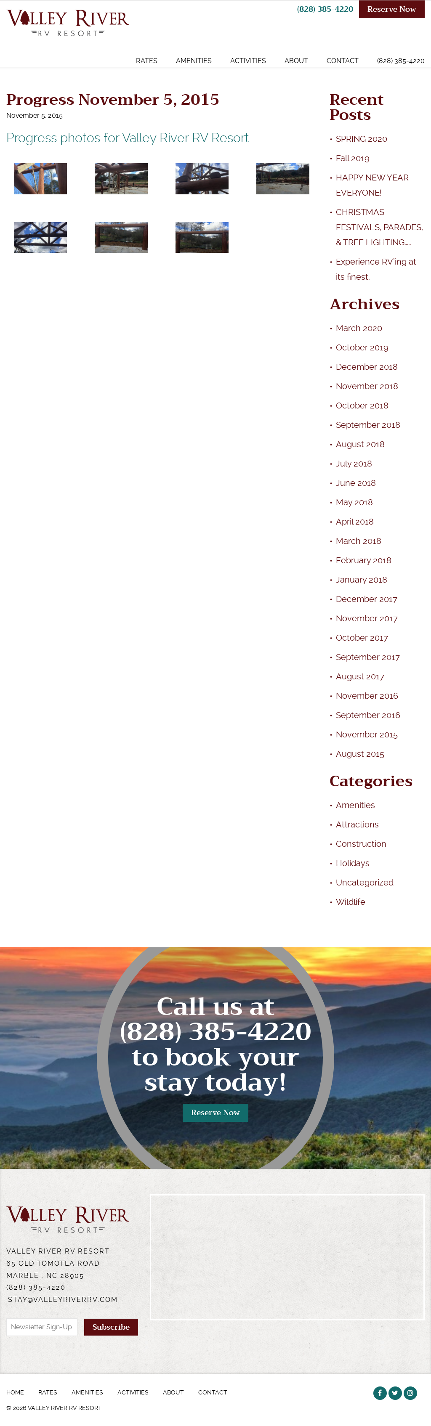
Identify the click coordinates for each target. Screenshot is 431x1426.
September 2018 (368, 425)
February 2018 (363, 560)
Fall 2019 (353, 158)
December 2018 (367, 367)
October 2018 (362, 405)
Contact (343, 61)
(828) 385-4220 (325, 9)
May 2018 (354, 502)
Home (15, 1392)
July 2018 (354, 464)
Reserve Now (391, 9)
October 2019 (362, 347)
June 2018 (356, 483)
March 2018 (358, 541)
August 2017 (360, 676)
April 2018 (355, 522)
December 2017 (366, 599)
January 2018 (361, 580)
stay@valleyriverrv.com (63, 1300)
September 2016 (368, 715)
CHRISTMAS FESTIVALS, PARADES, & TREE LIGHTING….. (379, 227)
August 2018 (360, 444)
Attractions (357, 824)
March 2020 (359, 328)
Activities (248, 61)
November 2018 (367, 386)
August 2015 (360, 754)
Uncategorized (365, 882)
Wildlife (350, 902)
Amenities (194, 61)
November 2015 (367, 734)
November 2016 (367, 696)
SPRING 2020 (361, 139)
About (296, 61)
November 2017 (367, 618)
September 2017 (368, 657)
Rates (146, 61)
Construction (361, 844)
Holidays (353, 863)
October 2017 (362, 638)
